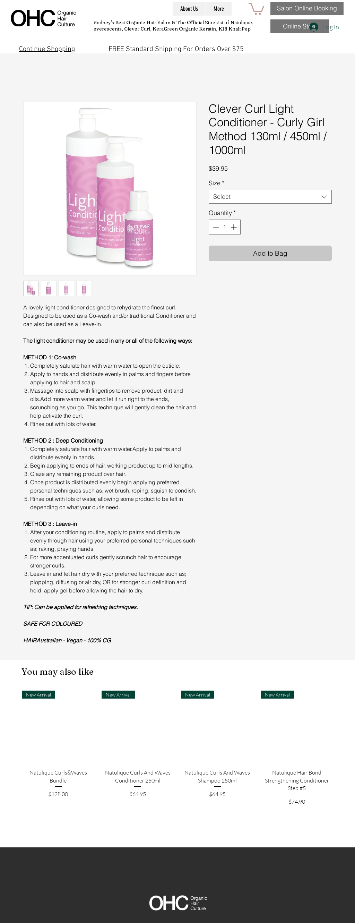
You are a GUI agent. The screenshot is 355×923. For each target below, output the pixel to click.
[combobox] (270, 197)
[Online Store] (299, 26)
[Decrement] (215, 227)
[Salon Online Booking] (307, 8)
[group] (177, 766)
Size (216, 183)
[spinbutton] (224, 227)
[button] (256, 8)
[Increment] (234, 227)
